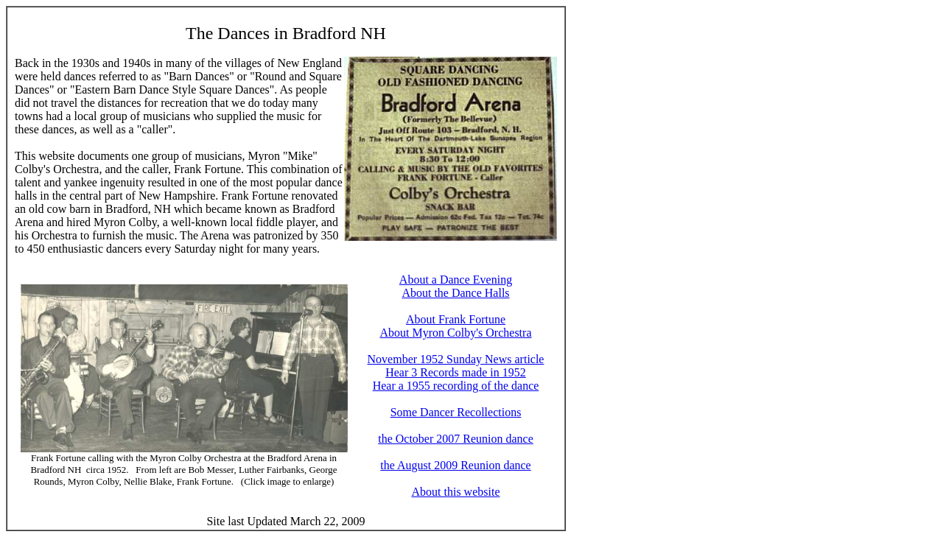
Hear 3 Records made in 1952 (455, 372)
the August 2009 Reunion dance (455, 465)
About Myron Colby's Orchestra (456, 332)
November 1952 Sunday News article (456, 359)
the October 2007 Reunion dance (455, 438)
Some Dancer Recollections (456, 412)
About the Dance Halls (455, 293)
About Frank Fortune (455, 319)
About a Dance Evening (455, 279)
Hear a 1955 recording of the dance (456, 385)
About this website (456, 491)
